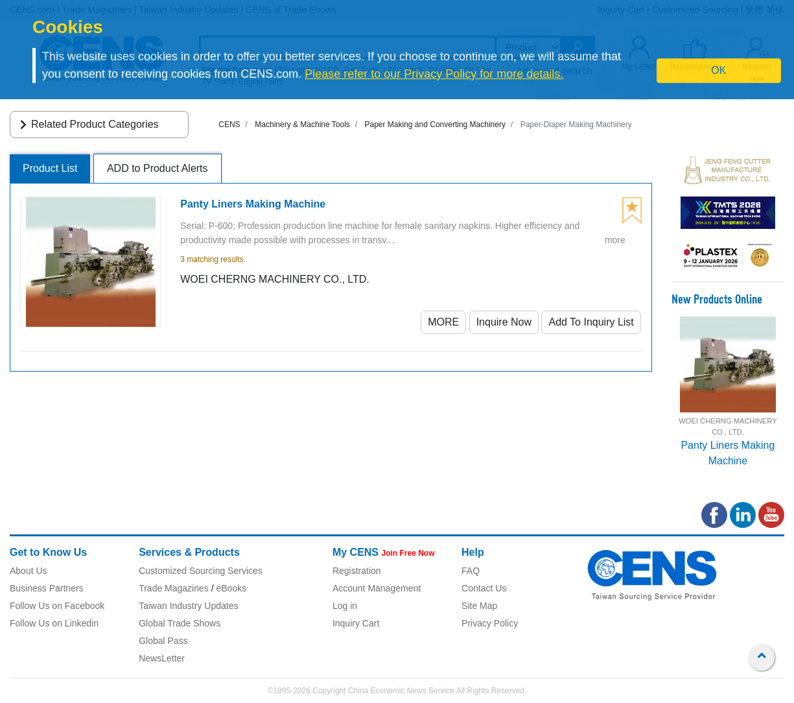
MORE (443, 322)
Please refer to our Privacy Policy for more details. (434, 73)
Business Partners (47, 588)
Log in (345, 606)
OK (718, 70)
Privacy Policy (489, 623)
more (615, 240)
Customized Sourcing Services (201, 571)
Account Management (377, 588)
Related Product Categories (87, 124)
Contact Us (483, 588)
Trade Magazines (174, 588)
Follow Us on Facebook (57, 606)
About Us (28, 571)
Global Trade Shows (179, 623)
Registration (357, 571)
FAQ (470, 571)
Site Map (479, 606)
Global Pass (163, 641)
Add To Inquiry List (590, 322)
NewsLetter (162, 658)
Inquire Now (503, 322)
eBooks (231, 588)
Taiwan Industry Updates (188, 606)
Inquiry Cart (356, 623)
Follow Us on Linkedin (54, 623)
